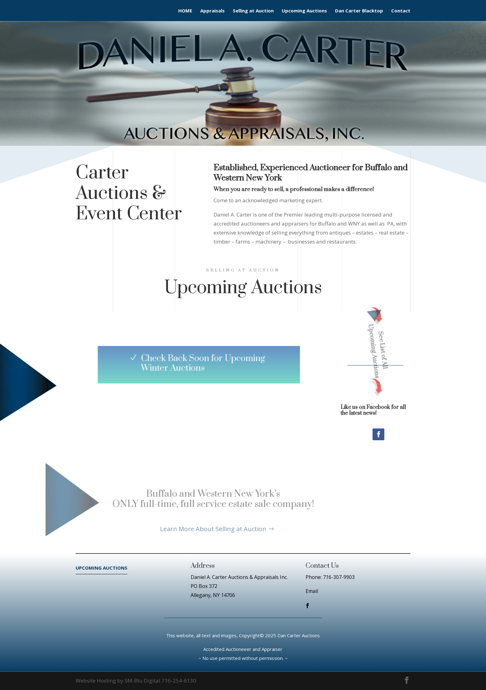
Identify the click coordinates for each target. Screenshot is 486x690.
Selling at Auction (253, 11)
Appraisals (212, 11)
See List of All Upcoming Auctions (369, 348)
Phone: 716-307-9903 (330, 577)
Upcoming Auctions (304, 11)
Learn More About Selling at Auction (179, 529)
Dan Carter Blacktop (359, 11)
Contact (400, 11)
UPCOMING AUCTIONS (101, 568)
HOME (185, 11)
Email (312, 591)
